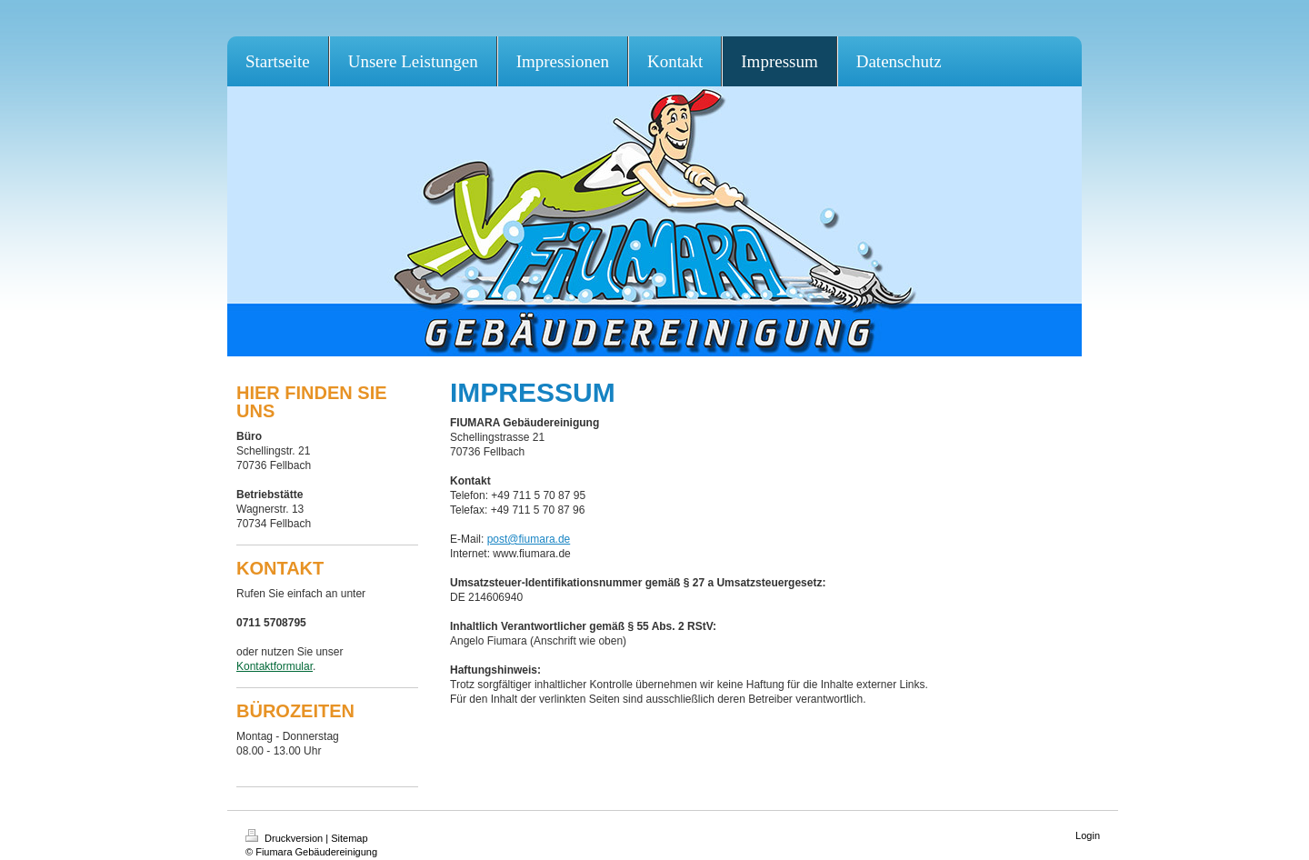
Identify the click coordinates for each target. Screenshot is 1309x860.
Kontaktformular (274, 666)
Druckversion (285, 838)
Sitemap (349, 838)
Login (1087, 835)
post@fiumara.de (529, 539)
